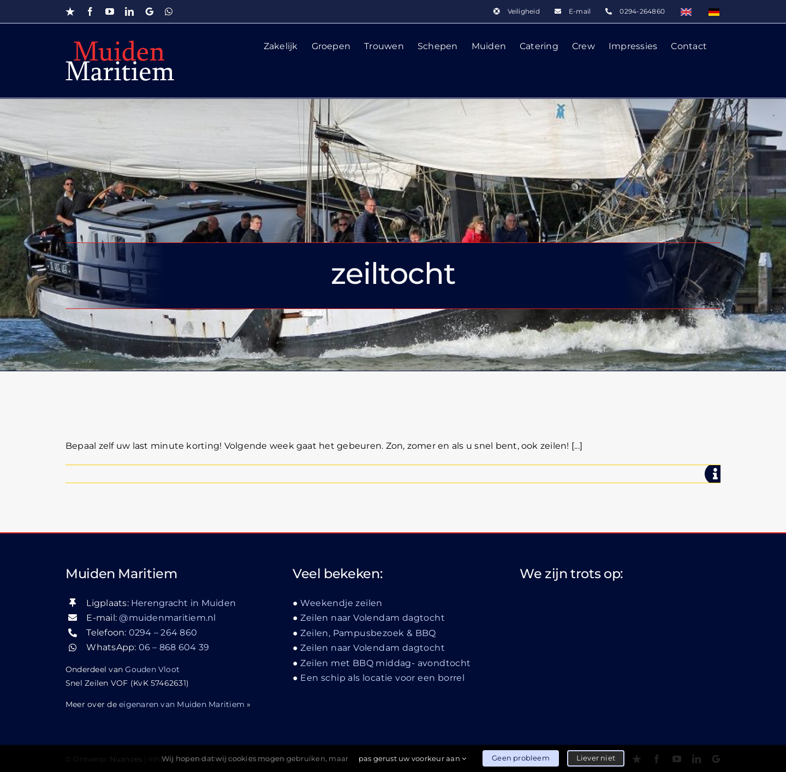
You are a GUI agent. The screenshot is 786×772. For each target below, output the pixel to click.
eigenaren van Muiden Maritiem (182, 704)
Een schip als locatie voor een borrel (382, 678)
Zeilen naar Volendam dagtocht (372, 618)
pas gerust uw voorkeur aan (413, 758)
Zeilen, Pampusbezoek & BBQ (368, 632)
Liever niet (595, 757)
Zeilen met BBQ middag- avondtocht (385, 662)
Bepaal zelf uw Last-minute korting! (257, 411)
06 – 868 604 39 (174, 647)
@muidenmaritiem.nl (167, 617)
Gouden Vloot (152, 669)
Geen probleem (521, 757)
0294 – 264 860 (163, 632)
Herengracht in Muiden (183, 602)
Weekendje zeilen (341, 602)
